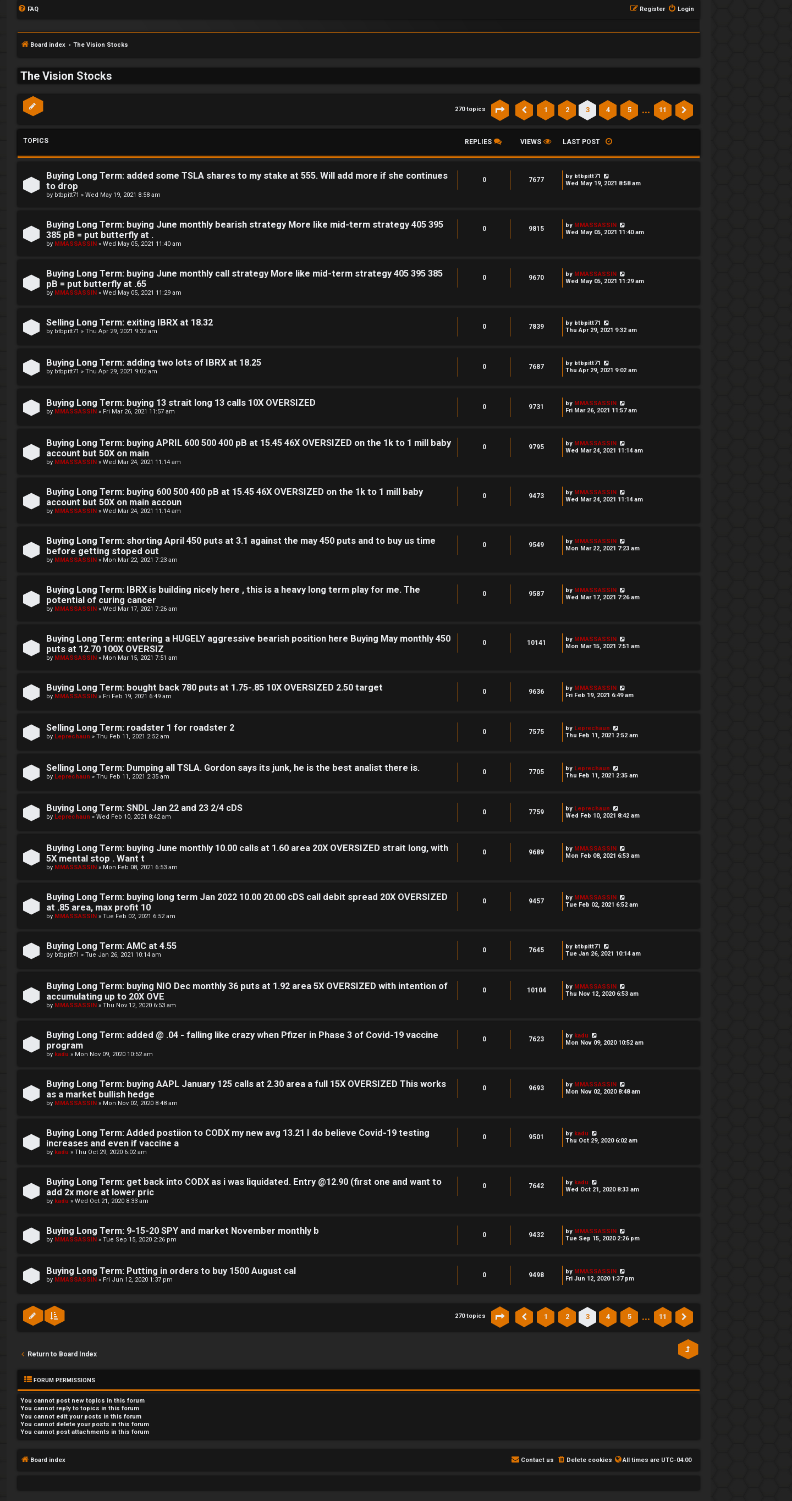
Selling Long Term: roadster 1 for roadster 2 (140, 727)
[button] (500, 109)
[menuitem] (28, 9)
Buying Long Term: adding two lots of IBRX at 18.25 (153, 362)
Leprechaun (72, 736)
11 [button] (663, 110)
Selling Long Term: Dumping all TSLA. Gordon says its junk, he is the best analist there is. (233, 768)
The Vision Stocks (66, 75)
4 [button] (608, 110)
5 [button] (629, 110)
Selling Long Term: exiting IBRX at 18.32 (129, 322)
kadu (61, 1054)
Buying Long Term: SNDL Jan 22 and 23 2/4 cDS (144, 808)
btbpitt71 (66, 194)
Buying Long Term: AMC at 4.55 (111, 946)
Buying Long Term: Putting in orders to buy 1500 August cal (171, 1271)
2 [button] (567, 110)
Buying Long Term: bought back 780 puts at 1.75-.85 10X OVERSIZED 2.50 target (214, 687)
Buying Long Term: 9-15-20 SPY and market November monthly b (182, 1231)
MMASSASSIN (75, 243)
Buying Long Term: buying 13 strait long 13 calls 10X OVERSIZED (181, 403)
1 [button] (546, 110)
